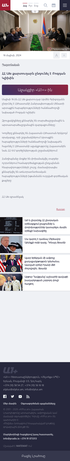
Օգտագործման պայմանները (38, 403)
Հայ (25, 5)
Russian (60, 209)
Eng (36, 5)
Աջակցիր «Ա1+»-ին (35, 89)
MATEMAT (21, 446)
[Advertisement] (35, 327)
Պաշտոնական (10, 64)
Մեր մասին (9, 403)
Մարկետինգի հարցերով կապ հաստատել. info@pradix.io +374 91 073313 (28, 436)
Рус (30, 5)
